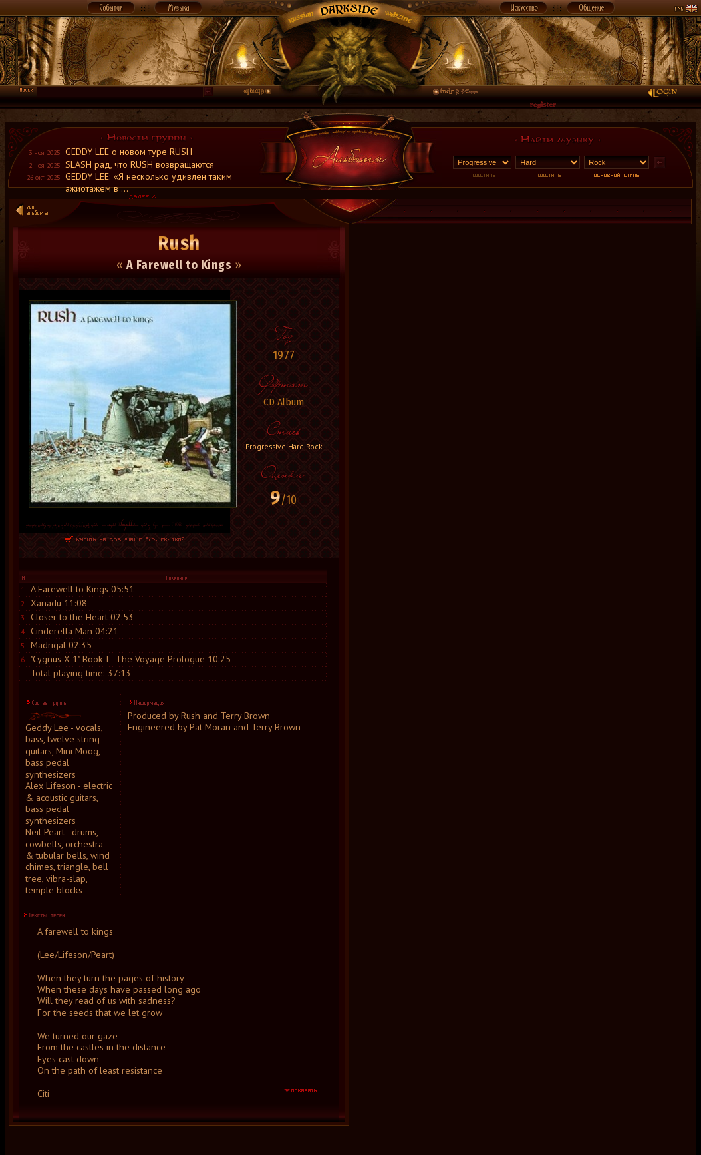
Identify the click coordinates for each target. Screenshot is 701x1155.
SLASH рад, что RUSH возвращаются (139, 164)
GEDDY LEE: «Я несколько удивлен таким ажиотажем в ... (148, 182)
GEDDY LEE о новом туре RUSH (128, 152)
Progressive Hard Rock (284, 446)
